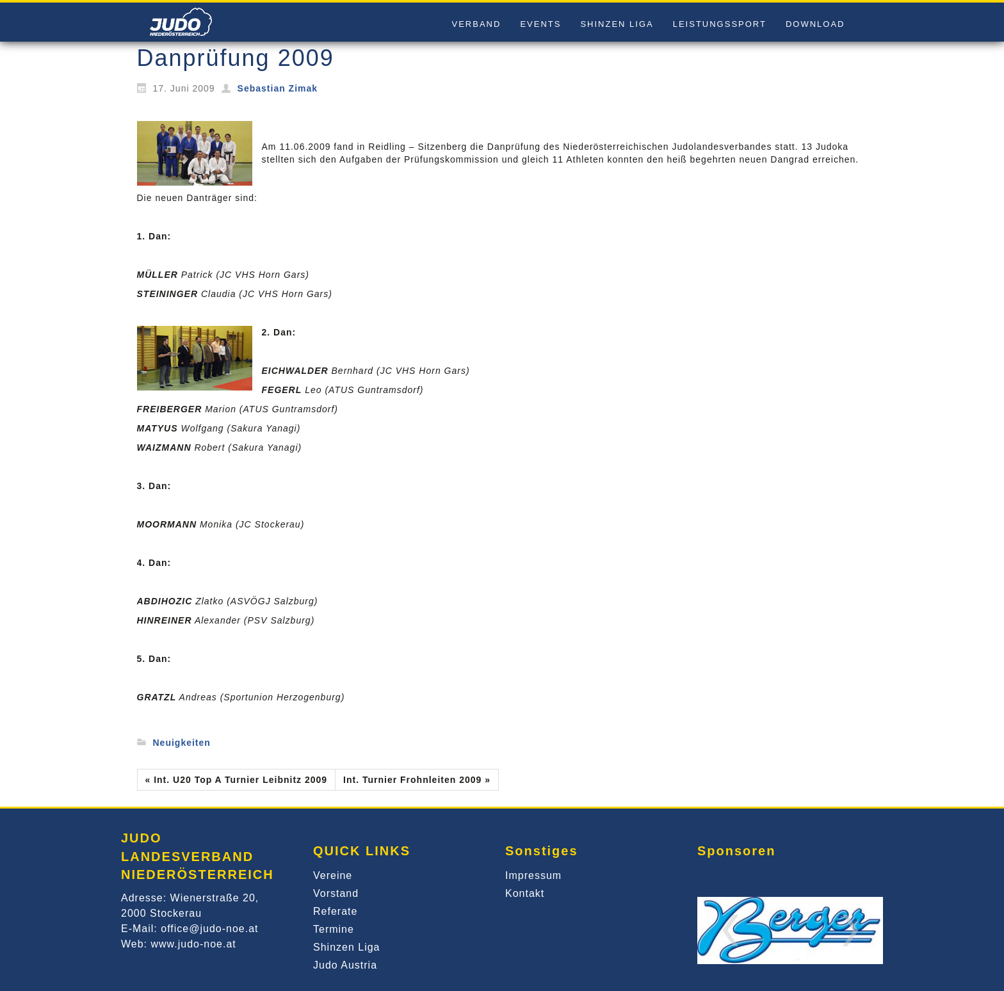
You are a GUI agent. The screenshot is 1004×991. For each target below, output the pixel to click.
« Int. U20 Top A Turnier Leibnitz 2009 (236, 780)
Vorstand (336, 893)
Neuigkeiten (182, 742)
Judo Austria (345, 965)
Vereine (332, 875)
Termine (333, 929)
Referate (335, 911)
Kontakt (524, 893)
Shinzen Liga (346, 947)
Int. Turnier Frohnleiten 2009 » (416, 780)
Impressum (533, 875)
